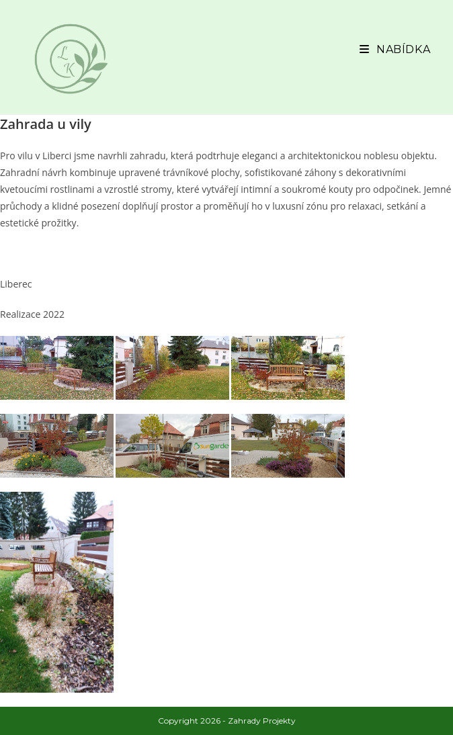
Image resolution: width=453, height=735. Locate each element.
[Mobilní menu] (395, 49)
